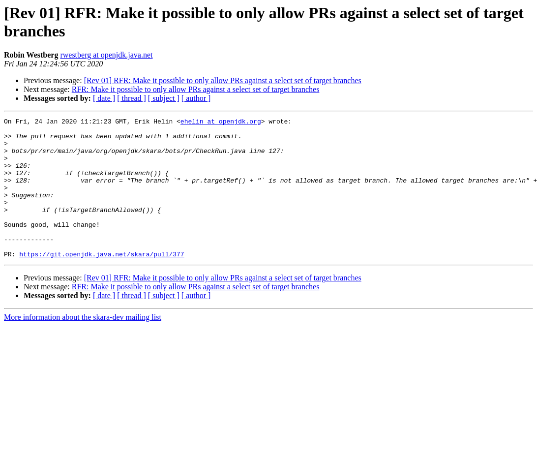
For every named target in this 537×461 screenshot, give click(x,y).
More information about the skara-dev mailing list (82, 345)
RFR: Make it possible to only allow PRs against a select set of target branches (196, 89)
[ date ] (104, 98)
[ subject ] (163, 98)
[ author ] (196, 98)
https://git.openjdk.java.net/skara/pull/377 (101, 281)
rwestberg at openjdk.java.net (106, 55)
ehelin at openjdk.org (220, 122)
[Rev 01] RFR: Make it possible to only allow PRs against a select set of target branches (222, 80)
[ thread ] (131, 98)
